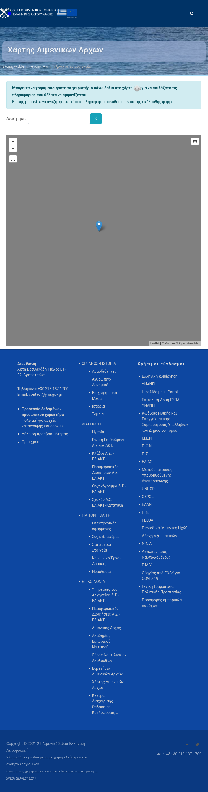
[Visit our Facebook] (187, 744)
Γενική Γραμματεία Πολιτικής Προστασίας (161, 589)
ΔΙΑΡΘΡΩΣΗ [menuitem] (92, 424)
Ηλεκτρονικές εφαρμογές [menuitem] (104, 526)
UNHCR (148, 489)
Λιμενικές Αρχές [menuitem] (106, 628)
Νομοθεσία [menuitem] (101, 571)
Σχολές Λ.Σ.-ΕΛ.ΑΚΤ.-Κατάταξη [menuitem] (107, 502)
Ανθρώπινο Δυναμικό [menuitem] (101, 382)
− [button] (13, 148)
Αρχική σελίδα (13, 67)
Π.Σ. (145, 454)
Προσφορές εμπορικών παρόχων (162, 603)
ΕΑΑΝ (147, 504)
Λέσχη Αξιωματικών (159, 536)
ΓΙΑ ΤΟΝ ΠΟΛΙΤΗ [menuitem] (96, 515)
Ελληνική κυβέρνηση (160, 376)
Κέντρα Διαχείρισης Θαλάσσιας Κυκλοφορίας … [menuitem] (105, 704)
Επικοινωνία (39, 67)
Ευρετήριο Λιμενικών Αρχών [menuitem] (107, 671)
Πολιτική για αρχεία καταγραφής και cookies (42, 423)
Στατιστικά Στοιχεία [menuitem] (101, 547)
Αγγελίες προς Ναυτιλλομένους (156, 554)
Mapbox (170, 343)
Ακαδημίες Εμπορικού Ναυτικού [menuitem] (101, 641)
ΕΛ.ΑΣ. (147, 462)
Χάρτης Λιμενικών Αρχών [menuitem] (108, 685)
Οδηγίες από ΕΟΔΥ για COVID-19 (161, 576)
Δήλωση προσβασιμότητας (45, 434)
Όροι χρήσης (33, 442)
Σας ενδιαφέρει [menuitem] (105, 536)
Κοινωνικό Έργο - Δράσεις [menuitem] (106, 561)
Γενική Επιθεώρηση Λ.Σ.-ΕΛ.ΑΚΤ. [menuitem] (109, 443)
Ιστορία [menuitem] (98, 406)
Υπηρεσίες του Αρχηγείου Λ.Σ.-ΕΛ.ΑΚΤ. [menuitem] (105, 595)
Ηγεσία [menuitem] (98, 432)
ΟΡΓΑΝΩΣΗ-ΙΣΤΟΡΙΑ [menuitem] (99, 363)
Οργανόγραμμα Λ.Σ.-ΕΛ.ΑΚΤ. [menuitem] (109, 489)
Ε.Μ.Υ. (147, 565)
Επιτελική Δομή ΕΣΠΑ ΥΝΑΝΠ (161, 403)
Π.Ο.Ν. (147, 446)
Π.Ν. (145, 512)
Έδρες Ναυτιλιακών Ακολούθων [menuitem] (109, 658)
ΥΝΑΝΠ (148, 384)
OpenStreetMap (189, 343)
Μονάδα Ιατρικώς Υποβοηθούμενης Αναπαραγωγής (157, 475)
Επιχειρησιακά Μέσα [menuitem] (104, 396)
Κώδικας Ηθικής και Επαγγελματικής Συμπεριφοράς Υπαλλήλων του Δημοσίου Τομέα (165, 422)
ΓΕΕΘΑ (147, 520)
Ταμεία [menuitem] (98, 414)
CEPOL (148, 496)
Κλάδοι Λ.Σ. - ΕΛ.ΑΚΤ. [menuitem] (103, 456)
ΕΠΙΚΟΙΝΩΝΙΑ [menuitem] (93, 581)
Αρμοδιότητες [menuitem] (104, 371)
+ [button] (13, 141)
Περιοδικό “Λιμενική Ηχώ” (164, 528)
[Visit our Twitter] (197, 744)
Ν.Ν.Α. (147, 544)
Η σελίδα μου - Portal (160, 392)
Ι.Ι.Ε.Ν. (147, 438)
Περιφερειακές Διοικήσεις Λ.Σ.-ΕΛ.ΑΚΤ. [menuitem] (106, 472)
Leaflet (154, 343)
